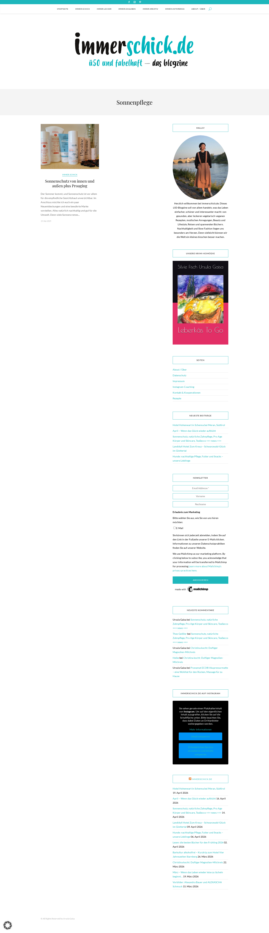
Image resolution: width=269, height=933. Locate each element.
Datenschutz (179, 375)
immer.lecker (104, 9)
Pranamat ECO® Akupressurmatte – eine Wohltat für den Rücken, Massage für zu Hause (200, 672)
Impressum (179, 381)
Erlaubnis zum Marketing (186, 512)
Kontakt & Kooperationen (186, 392)
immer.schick (82, 9)
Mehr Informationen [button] (201, 729)
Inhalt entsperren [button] (200, 736)
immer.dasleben (127, 9)
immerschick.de (202, 779)
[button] (7, 925)
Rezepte (177, 398)
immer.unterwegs (174, 9)
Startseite (62, 9)
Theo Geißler (180, 633)
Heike (176, 657)
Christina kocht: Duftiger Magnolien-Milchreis (198, 862)
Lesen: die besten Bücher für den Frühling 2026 (198, 842)
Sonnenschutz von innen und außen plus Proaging (69, 183)
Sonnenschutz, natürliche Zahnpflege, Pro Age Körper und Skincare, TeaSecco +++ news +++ (200, 623)
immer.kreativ (150, 9)
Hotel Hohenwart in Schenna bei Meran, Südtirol (199, 425)
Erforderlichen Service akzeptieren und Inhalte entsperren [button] (200, 751)
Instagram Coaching (183, 386)
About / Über (198, 9)
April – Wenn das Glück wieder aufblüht (194, 430)
